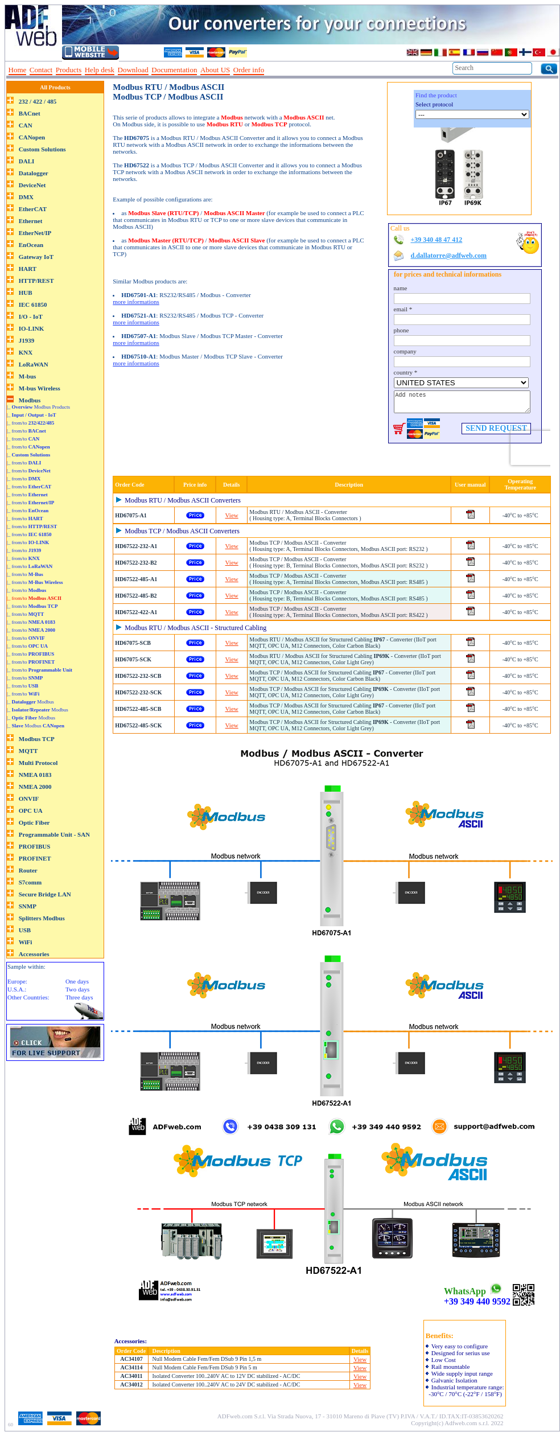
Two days (77, 989)
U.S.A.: (16, 989)
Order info (249, 69)
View (231, 515)
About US (215, 69)
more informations (136, 301)
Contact (41, 69)
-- (271, 70)
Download (133, 69)
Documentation (174, 69)
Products (69, 69)
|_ (31, 415)
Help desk (99, 69)
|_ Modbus (30, 702)
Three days (79, 997)
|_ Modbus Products (38, 407)
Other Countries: (28, 997)
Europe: (17, 981)
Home (18, 69)
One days (77, 981)
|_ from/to (30, 423)
